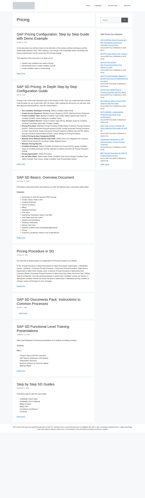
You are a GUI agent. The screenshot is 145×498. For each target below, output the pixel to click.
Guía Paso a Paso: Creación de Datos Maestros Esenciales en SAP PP (113, 128)
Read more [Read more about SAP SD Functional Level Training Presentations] (21, 371)
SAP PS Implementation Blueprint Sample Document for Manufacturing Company (114, 78)
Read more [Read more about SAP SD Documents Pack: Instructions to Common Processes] (23, 313)
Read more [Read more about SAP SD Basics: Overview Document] (21, 238)
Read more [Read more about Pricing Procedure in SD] (21, 286)
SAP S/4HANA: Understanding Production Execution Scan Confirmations (111, 114)
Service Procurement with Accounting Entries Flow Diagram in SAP (111, 64)
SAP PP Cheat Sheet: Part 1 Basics (113, 54)
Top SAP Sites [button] (115, 6)
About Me (127, 5)
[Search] (124, 20)
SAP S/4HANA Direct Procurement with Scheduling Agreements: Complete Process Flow (113, 42)
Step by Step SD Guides (36, 384)
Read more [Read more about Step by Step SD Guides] (21, 417)
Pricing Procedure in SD (35, 251)
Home (88, 5)
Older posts (104, 164)
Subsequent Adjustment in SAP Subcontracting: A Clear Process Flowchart (112, 142)
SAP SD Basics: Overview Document (45, 177)
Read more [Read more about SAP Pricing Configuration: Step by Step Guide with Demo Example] (21, 73)
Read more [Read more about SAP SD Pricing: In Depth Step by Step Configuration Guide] (21, 164)
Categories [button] (100, 6)
